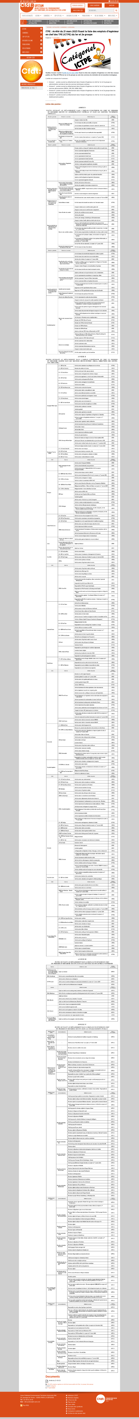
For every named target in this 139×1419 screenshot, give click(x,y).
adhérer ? (77, 5)
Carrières (47, 16)
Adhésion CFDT (73, 1395)
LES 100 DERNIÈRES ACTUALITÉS (35, 22)
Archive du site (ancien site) (76, 1413)
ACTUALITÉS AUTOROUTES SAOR (90, 22)
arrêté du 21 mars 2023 (70, 73)
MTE (51, 1384)
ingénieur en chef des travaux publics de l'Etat (68, 1384)
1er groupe (83, 1384)
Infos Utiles (112, 16)
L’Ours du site (72, 1400)
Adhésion (111, 5)
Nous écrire (71, 1409)
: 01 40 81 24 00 (26, 1399)
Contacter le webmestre (75, 1411)
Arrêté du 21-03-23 (55, 1380)
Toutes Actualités (27, 16)
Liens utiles (71, 1404)
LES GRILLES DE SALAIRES (72, 22)
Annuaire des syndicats (75, 1406)
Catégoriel (53, 1386)
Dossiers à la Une (72, 16)
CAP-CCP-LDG (58, 16)
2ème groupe (90, 1384)
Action (37, 16)
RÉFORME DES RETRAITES (108, 22)
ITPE (48, 1384)
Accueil (49, 27)
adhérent (94, 5)
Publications (86, 16)
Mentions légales (73, 1397)
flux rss (113, 1)
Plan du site (71, 1402)
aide (117, 1)
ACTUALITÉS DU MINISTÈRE (54, 22)
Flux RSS (26, 1405)
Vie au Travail (99, 16)
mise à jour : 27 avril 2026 (28, 1)
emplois (55, 1384)
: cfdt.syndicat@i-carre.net (30, 1402)
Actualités (56, 27)
